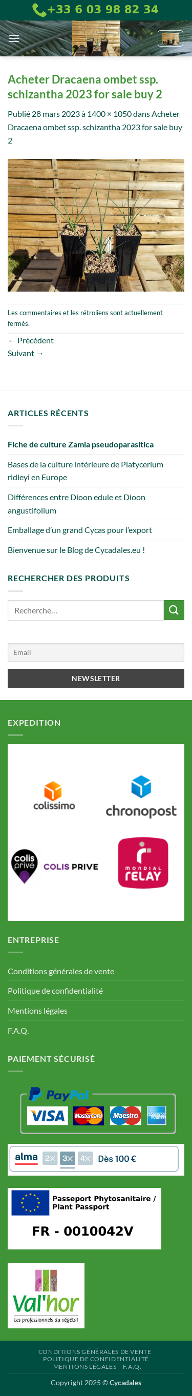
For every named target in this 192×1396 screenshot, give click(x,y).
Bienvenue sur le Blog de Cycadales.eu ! (76, 550)
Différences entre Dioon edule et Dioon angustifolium (76, 503)
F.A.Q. (18, 1030)
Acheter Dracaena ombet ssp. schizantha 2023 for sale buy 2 (95, 127)
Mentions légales (38, 1010)
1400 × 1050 (109, 113)
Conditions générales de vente (61, 971)
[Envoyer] (174, 610)
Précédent (31, 340)
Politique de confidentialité (55, 990)
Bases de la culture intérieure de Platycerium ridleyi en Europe (85, 470)
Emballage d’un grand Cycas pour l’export (80, 530)
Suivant (26, 353)
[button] (14, 38)
